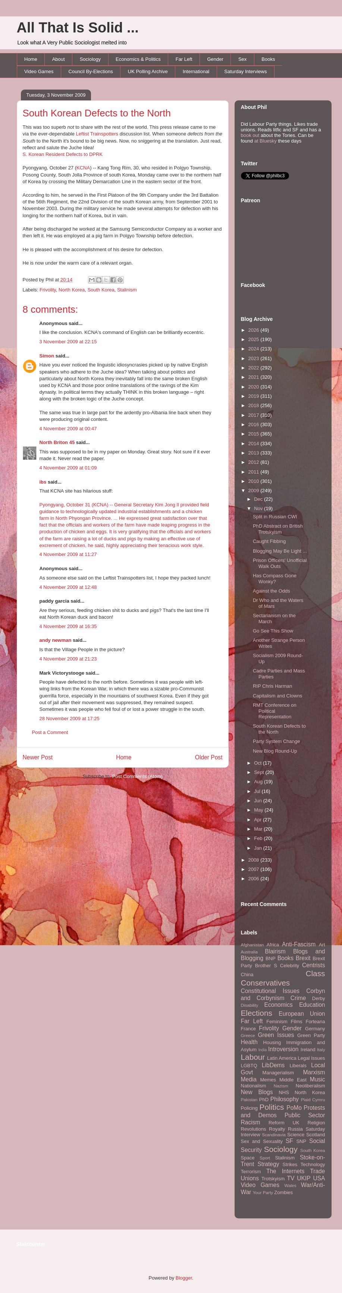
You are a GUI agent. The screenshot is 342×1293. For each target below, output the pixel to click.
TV (290, 1178)
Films (296, 1021)
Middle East (293, 1080)
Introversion (283, 1049)
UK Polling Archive (148, 71)
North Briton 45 (57, 442)
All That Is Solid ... (78, 27)
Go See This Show (273, 631)
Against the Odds (271, 591)
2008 (254, 860)
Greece (248, 1035)
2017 (254, 415)
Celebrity (289, 965)
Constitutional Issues (270, 991)
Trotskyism (273, 1178)
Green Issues (276, 1035)
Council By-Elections (91, 71)
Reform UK (284, 1122)
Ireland (308, 1049)
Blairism (275, 951)
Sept (259, 772)
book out (250, 135)
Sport (265, 1157)
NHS (284, 1092)
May (259, 810)
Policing (249, 1108)
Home (30, 59)
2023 (254, 358)
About (58, 59)
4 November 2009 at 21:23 (68, 659)
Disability (249, 1005)
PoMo (294, 1108)
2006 (254, 878)
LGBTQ (249, 1065)
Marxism (314, 1072)
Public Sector (305, 1115)
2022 (254, 368)
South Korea (100, 290)
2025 (254, 339)
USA (319, 1178)
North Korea (72, 290)
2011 (254, 472)
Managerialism (278, 1072)
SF (289, 1141)
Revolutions (253, 1129)
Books (268, 59)
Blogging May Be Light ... (280, 551)
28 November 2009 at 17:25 (70, 718)
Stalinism (127, 290)
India (262, 1050)
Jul (257, 791)
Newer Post (38, 757)
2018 (254, 405)
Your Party (263, 1192)
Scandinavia (274, 1134)
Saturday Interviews (245, 71)
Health (249, 1042)
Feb (259, 838)
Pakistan (249, 1099)
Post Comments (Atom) (137, 776)
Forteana (315, 1021)
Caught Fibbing (269, 541)
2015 (254, 434)
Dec (259, 499)
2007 (254, 869)
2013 (254, 453)
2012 (254, 462)
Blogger (184, 1278)
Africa (273, 944)
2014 (254, 443)
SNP (301, 1141)
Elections (256, 1013)
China (247, 974)
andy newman (56, 640)
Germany (315, 1028)
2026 (254, 330)
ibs (43, 482)
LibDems (273, 1065)
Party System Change (276, 741)
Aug (259, 781)
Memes (268, 1080)
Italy (321, 1049)
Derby (318, 998)
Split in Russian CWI (275, 516)
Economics (278, 1005)
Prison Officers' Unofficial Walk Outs (280, 563)
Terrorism (251, 1171)
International (196, 71)
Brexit (303, 958)
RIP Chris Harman (272, 686)
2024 (254, 349)
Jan (258, 848)
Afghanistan (252, 944)
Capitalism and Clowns (277, 696)
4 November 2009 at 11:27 (68, 554)
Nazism (281, 1085)
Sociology (90, 59)
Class (315, 973)
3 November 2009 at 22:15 (68, 341)
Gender (215, 59)
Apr (258, 819)
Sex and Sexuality (262, 1141)
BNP (271, 958)
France (248, 1028)
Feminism (276, 1021)
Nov (259, 508)
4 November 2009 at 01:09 (68, 468)
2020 (254, 387)
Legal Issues (311, 1058)
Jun (258, 800)
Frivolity (48, 290)
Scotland (315, 1134)
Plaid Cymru (313, 1099)
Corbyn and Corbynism (283, 994)
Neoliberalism (310, 1086)
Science (295, 1134)
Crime (298, 998)
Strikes (290, 1164)
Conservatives (265, 982)
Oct (258, 763)
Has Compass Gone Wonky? (274, 578)
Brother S (266, 965)
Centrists (313, 965)
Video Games (39, 71)
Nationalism (253, 1086)
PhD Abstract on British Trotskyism (278, 529)
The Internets (285, 1171)
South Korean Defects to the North (97, 113)
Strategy (268, 1164)
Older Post (209, 757)
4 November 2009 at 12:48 (68, 587)
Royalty (277, 1129)
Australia (249, 951)
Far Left (184, 59)
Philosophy (284, 1099)
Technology (313, 1164)
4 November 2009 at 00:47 (68, 428)
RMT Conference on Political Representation (274, 710)
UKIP (303, 1178)
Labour (253, 1057)
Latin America (281, 1058)
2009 (254, 490)
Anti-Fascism (299, 944)
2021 (254, 377)
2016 (254, 424)
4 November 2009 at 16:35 (68, 626)
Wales (290, 1185)
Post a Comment (50, 732)
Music (317, 1079)
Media (249, 1079)
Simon (47, 356)
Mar (259, 829)
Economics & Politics (138, 59)
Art (322, 944)
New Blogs (257, 1092)
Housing (272, 1042)
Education (312, 1005)
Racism (250, 1122)
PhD (264, 1099)
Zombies (283, 1192)
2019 (254, 396)
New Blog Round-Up (275, 751)
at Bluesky (265, 141)
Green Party (311, 1035)
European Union (302, 1014)
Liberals (298, 1065)
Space (248, 1158)
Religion (316, 1122)
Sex (242, 59)
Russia (295, 1129)
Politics (272, 1107)
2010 (254, 481)
